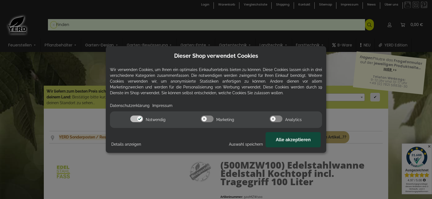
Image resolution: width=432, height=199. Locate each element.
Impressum (162, 105)
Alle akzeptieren (293, 139)
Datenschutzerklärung (130, 105)
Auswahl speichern (246, 144)
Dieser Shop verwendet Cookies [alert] (216, 56)
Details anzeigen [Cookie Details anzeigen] (126, 144)
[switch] (136, 119)
